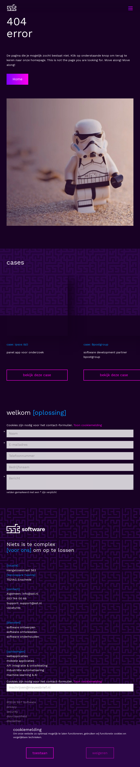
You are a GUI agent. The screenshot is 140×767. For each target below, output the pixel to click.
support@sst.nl (31, 603)
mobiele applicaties (20, 661)
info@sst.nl (30, 593)
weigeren (100, 753)
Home (17, 79)
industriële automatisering (25, 670)
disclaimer (14, 721)
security (12, 711)
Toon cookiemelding (87, 425)
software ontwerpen (21, 627)
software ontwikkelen (22, 632)
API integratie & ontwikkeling (27, 665)
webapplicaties (17, 656)
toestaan (39, 753)
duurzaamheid (17, 716)
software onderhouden (23, 636)
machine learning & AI (22, 675)
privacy (12, 707)
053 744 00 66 (17, 598)
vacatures (13, 607)
